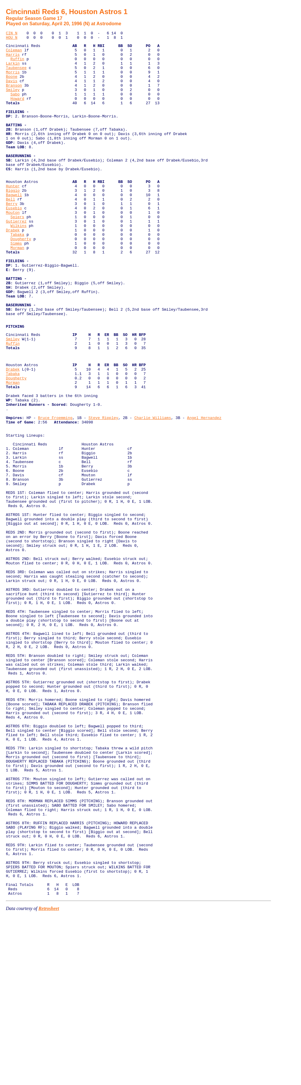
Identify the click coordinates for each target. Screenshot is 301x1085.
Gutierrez (16, 258)
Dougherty (21, 279)
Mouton (13, 247)
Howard (17, 111)
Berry (11, 237)
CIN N (11, 33)
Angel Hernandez (204, 491)
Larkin (13, 69)
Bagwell (14, 226)
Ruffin (17, 64)
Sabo (15, 106)
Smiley (13, 101)
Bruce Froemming (55, 491)
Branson (14, 95)
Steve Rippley (103, 491)
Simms (16, 284)
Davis (11, 90)
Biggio (13, 221)
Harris (13, 58)
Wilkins (19, 263)
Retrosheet (49, 1077)
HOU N (11, 39)
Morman (17, 289)
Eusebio (14, 242)
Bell (10, 231)
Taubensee (16, 74)
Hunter (13, 215)
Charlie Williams (152, 491)
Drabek (13, 268)
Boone (11, 85)
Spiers (17, 252)
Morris (13, 80)
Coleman (14, 53)
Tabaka (17, 274)
